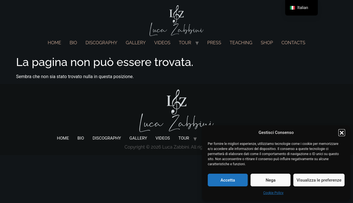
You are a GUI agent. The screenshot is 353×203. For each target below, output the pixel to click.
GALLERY (136, 42)
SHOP (267, 42)
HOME (54, 42)
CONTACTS (293, 42)
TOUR (185, 42)
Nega (271, 180)
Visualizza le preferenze (318, 180)
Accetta (227, 180)
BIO (73, 42)
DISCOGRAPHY (101, 42)
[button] (342, 132)
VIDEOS (162, 42)
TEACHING (241, 42)
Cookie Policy (273, 193)
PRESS (214, 42)
